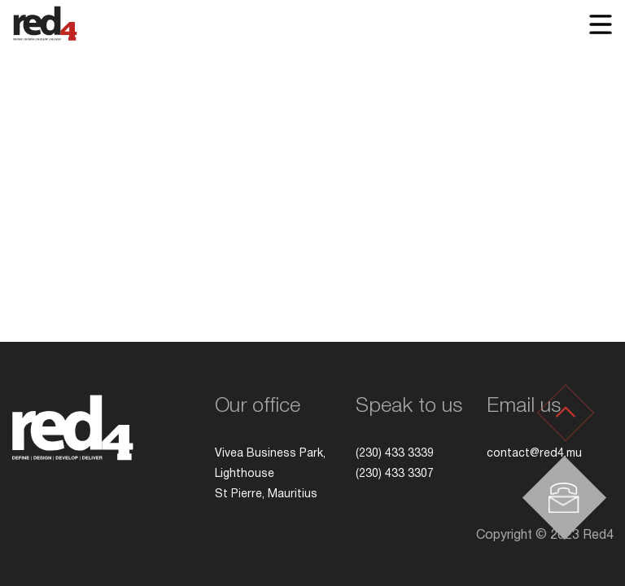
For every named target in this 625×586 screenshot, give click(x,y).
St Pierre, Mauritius (268, 494)
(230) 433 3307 (395, 474)
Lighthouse (246, 474)
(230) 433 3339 (395, 453)
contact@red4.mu (534, 453)
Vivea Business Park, (272, 453)
